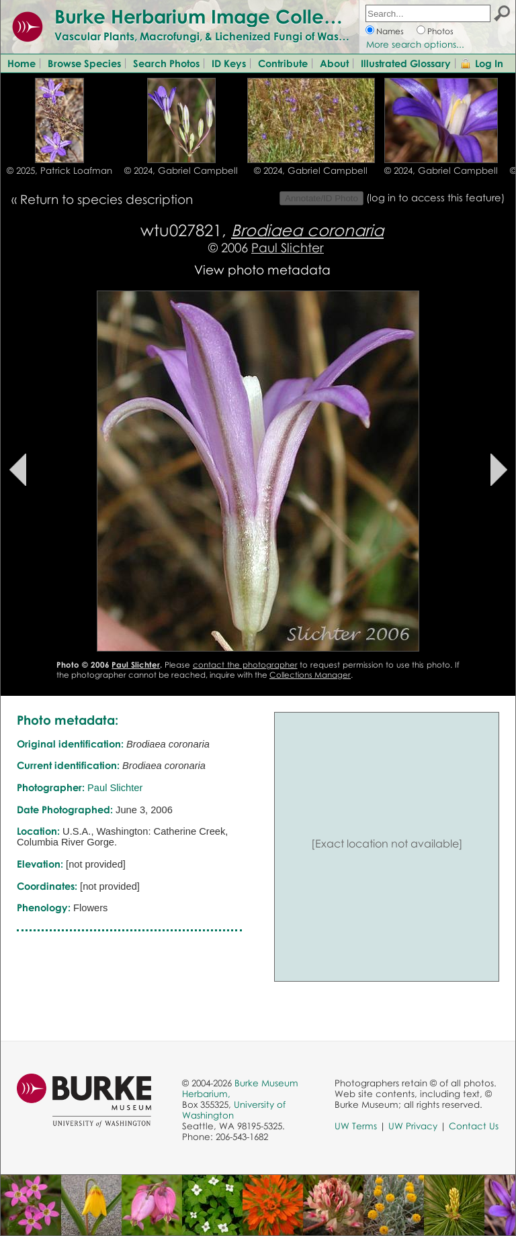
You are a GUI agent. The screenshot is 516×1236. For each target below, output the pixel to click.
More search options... (415, 44)
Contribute (283, 63)
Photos (440, 31)
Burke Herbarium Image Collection (212, 16)
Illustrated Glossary (406, 63)
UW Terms (356, 1126)
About (334, 63)
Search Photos (166, 63)
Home (21, 63)
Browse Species (84, 63)
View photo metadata (262, 269)
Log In (489, 63)
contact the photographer (245, 665)
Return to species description (106, 199)
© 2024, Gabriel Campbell (181, 170)
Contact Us (474, 1126)
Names (390, 31)
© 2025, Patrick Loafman (59, 170)
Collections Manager (310, 675)
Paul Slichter (287, 247)
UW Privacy (412, 1126)
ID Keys (229, 63)
